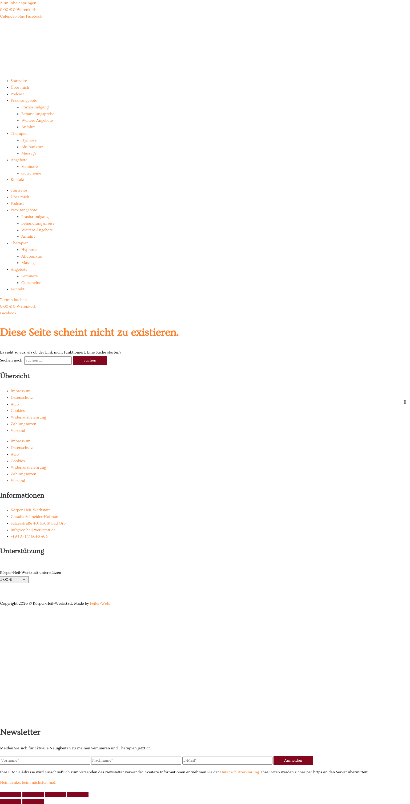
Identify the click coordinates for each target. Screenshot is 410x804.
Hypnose (29, 140)
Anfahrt (28, 127)
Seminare (29, 166)
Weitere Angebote (37, 120)
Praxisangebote (24, 100)
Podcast (17, 94)
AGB (15, 404)
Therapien (20, 133)
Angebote (19, 160)
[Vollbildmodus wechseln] (33, 794)
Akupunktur (32, 147)
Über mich (20, 87)
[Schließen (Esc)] (78, 794)
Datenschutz (22, 397)
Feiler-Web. (100, 603)
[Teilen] (55, 794)
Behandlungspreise (38, 114)
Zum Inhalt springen (18, 3)
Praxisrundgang (35, 107)
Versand (18, 430)
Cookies (18, 410)
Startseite (19, 81)
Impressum (20, 391)
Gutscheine (31, 173)
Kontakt (18, 179)
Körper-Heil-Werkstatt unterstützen (30, 572)
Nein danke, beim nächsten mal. (28, 782)
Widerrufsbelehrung (28, 417)
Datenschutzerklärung (239, 772)
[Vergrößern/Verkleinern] (10, 794)
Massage (29, 153)
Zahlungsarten (23, 424)
